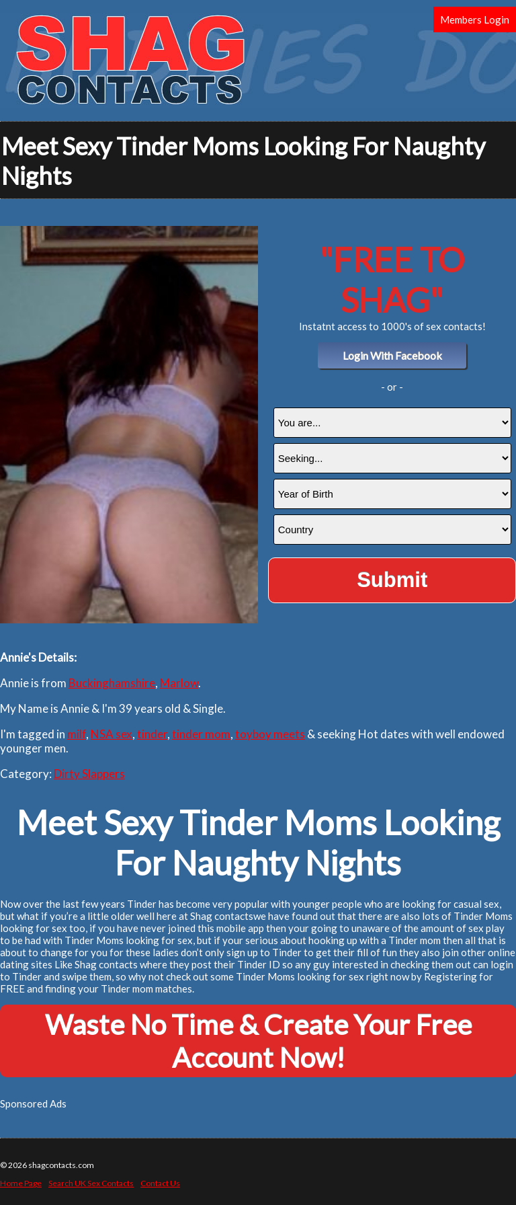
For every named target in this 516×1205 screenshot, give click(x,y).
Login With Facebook (392, 355)
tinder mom (201, 734)
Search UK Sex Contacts (91, 1183)
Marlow (179, 683)
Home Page (21, 1183)
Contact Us (160, 1183)
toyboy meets (270, 734)
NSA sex (111, 734)
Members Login (474, 19)
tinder (152, 734)
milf (76, 734)
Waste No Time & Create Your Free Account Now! (258, 1041)
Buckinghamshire (112, 683)
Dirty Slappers (89, 774)
